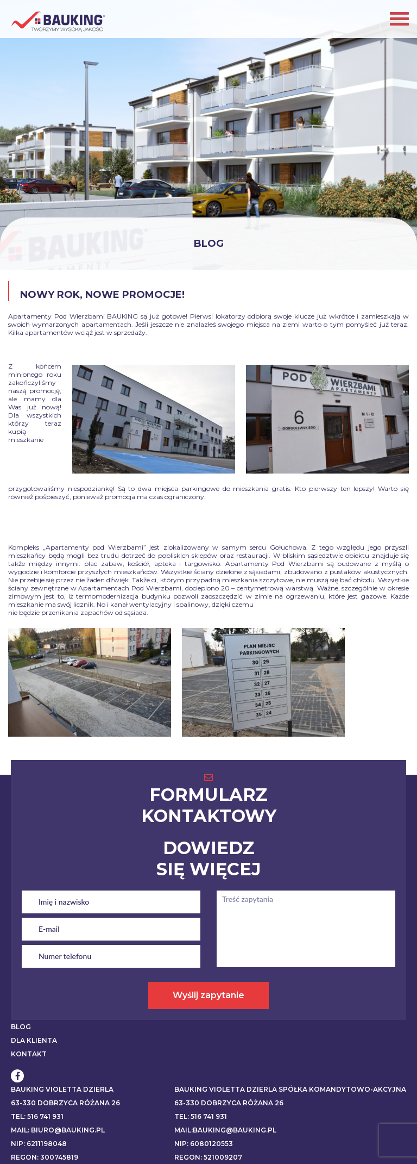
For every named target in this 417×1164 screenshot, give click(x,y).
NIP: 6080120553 (203, 1144)
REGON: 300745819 (44, 1157)
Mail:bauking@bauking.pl (225, 1130)
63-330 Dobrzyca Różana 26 (65, 1103)
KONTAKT (29, 1054)
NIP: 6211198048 (39, 1144)
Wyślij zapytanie (208, 995)
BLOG (21, 1027)
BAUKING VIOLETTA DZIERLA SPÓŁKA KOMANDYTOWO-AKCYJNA (290, 1089)
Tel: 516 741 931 (37, 1116)
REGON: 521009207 (208, 1157)
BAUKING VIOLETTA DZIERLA (62, 1089)
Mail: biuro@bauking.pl (58, 1130)
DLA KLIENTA (34, 1040)
